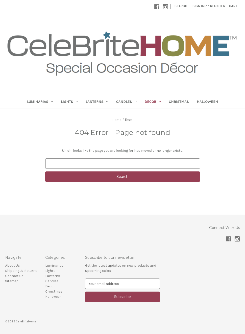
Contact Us (14, 276)
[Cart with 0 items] (233, 6)
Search (180, 6)
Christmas (179, 101)
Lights (69, 101)
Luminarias (40, 101)
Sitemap (12, 281)
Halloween (207, 101)
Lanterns (97, 101)
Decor (153, 101)
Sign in (198, 6)
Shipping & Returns (21, 271)
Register (217, 6)
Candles (126, 101)
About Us (12, 265)
